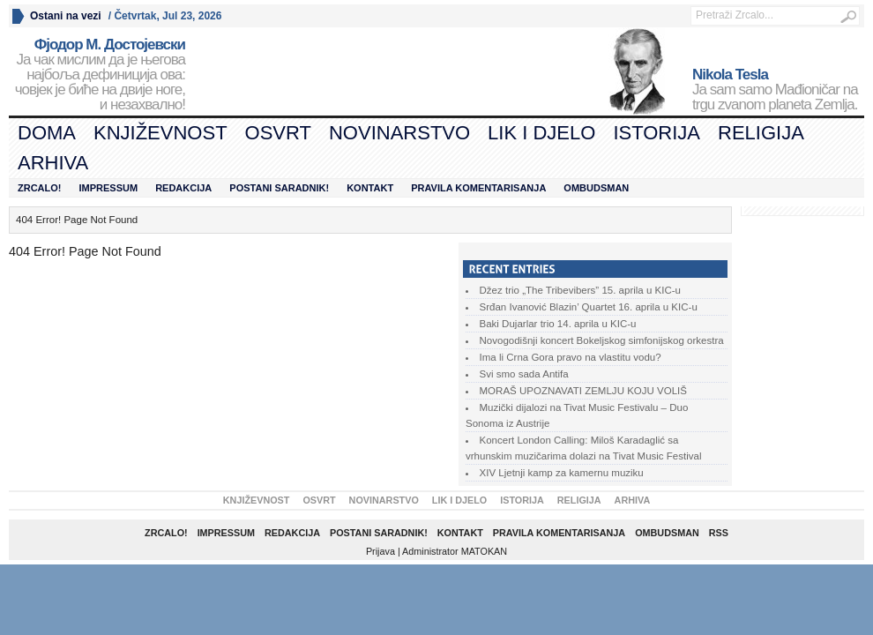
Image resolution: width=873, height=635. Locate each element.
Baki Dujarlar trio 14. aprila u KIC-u (558, 323)
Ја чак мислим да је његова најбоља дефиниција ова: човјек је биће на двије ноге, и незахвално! (97, 75)
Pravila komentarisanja (478, 188)
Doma (47, 133)
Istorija (656, 133)
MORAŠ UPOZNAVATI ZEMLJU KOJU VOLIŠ (583, 390)
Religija (761, 133)
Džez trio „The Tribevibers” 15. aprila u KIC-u (580, 290)
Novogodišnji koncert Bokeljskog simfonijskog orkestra (602, 340)
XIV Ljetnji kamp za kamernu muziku (562, 472)
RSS (718, 532)
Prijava (380, 551)
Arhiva (53, 163)
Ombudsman (596, 188)
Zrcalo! (40, 188)
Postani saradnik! (279, 188)
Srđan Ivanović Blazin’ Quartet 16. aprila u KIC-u (589, 307)
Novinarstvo (399, 133)
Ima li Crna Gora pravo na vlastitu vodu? (570, 357)
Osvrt (278, 133)
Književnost (160, 133)
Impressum (108, 188)
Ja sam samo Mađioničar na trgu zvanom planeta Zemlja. (778, 90)
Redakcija (183, 188)
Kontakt (370, 188)
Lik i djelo (541, 133)
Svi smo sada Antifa (524, 374)
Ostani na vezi (65, 16)
